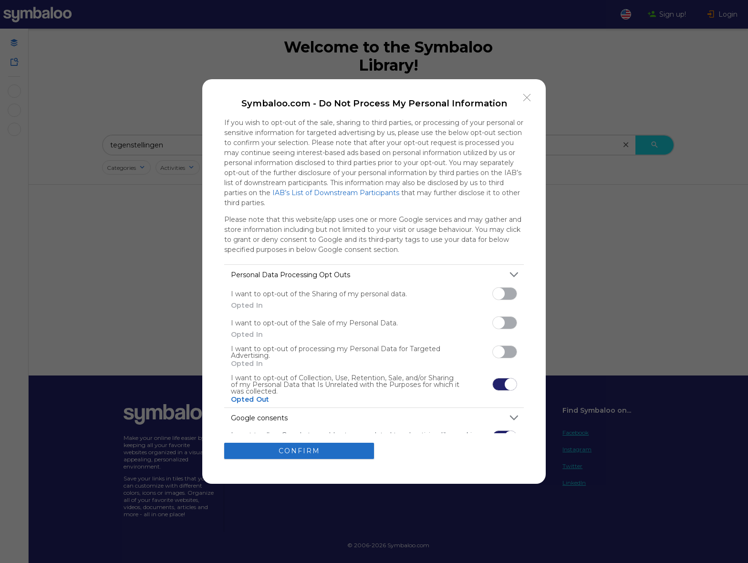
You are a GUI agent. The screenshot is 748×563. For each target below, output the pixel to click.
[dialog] (374, 281)
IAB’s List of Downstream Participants (335, 192)
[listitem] (374, 274)
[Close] (527, 98)
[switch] (504, 293)
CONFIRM (299, 451)
